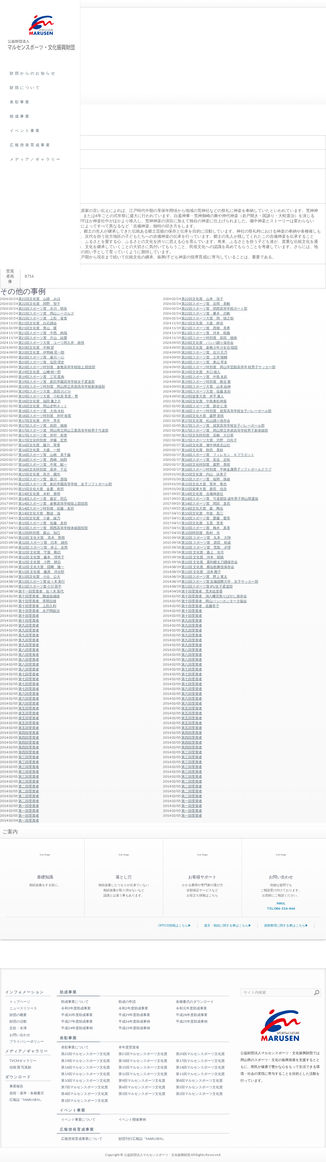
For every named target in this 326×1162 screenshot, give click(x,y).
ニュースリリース (23, 1008)
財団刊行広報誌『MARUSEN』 (142, 1138)
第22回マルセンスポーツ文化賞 (85, 1054)
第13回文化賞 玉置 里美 (202, 523)
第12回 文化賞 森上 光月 (202, 552)
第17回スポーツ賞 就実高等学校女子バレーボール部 (223, 425)
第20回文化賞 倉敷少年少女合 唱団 (209, 347)
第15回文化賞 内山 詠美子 (204, 474)
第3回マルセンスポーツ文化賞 (142, 1093)
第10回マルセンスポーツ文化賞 (85, 1080)
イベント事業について (78, 1119)
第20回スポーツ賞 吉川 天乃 (204, 352)
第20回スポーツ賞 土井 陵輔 (204, 357)
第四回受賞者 (191, 732)
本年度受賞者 (129, 1047)
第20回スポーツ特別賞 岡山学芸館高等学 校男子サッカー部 (228, 367)
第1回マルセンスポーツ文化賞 (84, 1100)
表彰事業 (20, 102)
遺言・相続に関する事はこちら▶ (227, 925)
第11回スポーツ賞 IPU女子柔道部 (207, 586)
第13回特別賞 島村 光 (200, 533)
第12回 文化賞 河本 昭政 (202, 557)
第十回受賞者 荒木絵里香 (202, 591)
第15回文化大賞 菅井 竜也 (204, 484)
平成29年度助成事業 (134, 1015)
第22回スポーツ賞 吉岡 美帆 (205, 303)
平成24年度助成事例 (77, 1028)
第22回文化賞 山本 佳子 (202, 299)
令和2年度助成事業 (133, 1008)
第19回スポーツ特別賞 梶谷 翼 (206, 381)
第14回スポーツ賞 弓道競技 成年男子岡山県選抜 (219, 498)
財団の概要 (18, 1015)
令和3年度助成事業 (76, 1008)
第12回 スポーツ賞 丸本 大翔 (206, 537)
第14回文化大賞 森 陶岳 (202, 508)
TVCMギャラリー (22, 1060)
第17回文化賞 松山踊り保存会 (205, 420)
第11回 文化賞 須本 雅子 (201, 572)
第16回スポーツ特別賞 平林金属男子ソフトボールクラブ (226, 469)
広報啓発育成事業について (81, 1138)
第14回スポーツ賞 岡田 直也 (205, 503)
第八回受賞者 (191, 650)
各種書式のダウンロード (195, 1001)
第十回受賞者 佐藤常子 (200, 606)
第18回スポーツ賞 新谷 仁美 (204, 406)
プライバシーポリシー (26, 1041)
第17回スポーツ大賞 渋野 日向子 (209, 440)
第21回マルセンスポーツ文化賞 (143, 1054)
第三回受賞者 (191, 752)
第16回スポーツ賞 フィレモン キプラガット (217, 455)
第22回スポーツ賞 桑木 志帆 (205, 313)
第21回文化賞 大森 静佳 (202, 323)
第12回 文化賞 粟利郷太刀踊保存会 (209, 562)
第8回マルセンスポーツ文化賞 (199, 1080)
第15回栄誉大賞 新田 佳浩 (204, 489)
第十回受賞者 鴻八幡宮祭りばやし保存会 (214, 596)
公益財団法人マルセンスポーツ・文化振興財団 (157, 1155)
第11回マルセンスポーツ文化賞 (200, 1074)
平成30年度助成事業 (77, 1015)
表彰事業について (75, 1047)
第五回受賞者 (191, 708)
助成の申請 (127, 1001)
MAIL (281, 903)
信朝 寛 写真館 (20, 1067)
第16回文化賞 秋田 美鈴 (202, 450)
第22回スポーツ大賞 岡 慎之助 (207, 318)
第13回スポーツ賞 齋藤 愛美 (205, 518)
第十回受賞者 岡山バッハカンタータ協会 (214, 601)
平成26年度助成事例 (134, 1021)
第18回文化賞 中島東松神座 (204, 401)
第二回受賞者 (191, 781)
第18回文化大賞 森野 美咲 (202, 416)
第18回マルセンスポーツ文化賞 (143, 1060)
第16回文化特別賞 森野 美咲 (205, 464)
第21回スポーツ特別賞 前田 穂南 (209, 338)
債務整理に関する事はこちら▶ (286, 925)
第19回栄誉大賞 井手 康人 (202, 396)
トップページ (19, 1001)
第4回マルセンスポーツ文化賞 (84, 1093)
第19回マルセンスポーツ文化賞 (85, 1060)
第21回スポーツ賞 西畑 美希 (205, 328)
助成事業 (20, 116)
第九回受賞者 (191, 620)
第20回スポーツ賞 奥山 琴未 (204, 362)
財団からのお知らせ (33, 73)
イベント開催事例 (132, 1119)
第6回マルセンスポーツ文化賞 (142, 1087)
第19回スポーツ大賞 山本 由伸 (206, 386)
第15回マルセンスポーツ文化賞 (143, 1067)
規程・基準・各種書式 (26, 1093)
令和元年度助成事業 (191, 1008)
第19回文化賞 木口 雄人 (200, 372)
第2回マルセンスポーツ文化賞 (199, 1093)
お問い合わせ (19, 1035)
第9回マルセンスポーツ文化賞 (142, 1080)
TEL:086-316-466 (281, 908)
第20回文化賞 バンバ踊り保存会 (207, 342)
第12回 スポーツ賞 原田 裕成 (206, 542)
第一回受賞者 (191, 801)
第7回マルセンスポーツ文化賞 (84, 1087)
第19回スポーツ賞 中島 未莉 (204, 377)
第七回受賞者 (191, 669)
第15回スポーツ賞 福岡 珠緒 (205, 479)
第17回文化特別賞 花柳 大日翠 (207, 435)
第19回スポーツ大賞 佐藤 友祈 (206, 391)
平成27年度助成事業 (77, 1021)
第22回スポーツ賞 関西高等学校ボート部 (214, 308)
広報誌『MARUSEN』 (26, 1099)
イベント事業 (25, 130)
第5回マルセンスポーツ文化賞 (199, 1087)
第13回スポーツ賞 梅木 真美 (205, 528)
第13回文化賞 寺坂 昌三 (202, 513)
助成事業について (75, 1001)
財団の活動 (18, 1021)
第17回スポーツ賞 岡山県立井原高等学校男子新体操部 (224, 430)
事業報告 (16, 1086)
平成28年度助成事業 (191, 1015)
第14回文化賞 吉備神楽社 (202, 494)
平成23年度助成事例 (134, 1028)
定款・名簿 (18, 1028)
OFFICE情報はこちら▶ (174, 925)
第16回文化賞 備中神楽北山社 (205, 445)
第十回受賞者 (191, 611)
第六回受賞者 (191, 689)
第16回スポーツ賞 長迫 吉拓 (205, 459)
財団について (25, 87)
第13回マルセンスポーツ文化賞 (85, 1074)
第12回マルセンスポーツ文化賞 (143, 1074)
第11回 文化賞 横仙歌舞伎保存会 (207, 567)
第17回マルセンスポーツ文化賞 (200, 1060)
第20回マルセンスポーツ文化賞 (200, 1054)
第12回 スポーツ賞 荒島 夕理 (206, 547)
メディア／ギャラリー (35, 159)
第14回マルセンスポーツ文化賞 (200, 1067)
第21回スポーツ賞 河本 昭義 (205, 333)
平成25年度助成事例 (191, 1021)
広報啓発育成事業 (30, 145)
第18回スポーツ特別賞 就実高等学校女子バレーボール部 (226, 411)
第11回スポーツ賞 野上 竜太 (204, 576)
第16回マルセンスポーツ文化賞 (85, 1067)
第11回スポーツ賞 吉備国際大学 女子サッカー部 (219, 581)
